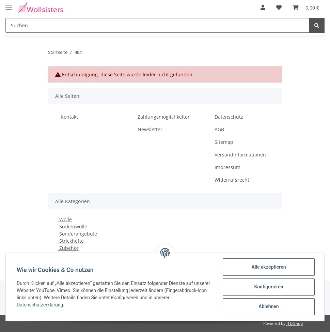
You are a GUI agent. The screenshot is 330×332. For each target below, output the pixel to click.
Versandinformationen (240, 154)
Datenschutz (229, 117)
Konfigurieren (268, 286)
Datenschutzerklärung (40, 304)
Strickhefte (71, 241)
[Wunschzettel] (279, 7)
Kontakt (69, 117)
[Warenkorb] (306, 7)
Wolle (65, 219)
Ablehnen (268, 306)
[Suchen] (157, 25)
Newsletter (150, 129)
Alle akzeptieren (268, 267)
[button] (263, 7)
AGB (219, 129)
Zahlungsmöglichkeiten (164, 117)
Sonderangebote (77, 233)
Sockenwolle (72, 226)
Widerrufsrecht (232, 180)
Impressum (227, 167)
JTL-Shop (294, 323)
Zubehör (68, 248)
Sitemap (224, 142)
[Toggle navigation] (8, 4)
